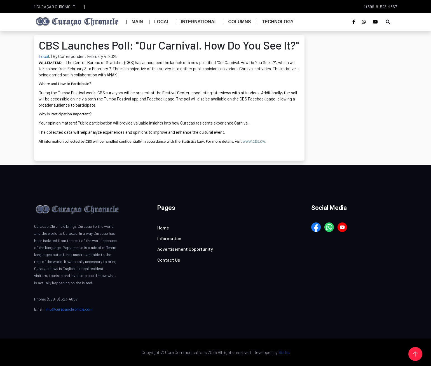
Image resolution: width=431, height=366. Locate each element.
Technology (278, 21)
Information (169, 238)
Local (162, 21)
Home (163, 227)
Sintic (284, 352)
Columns (239, 21)
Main (137, 21)
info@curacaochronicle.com (69, 309)
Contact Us (168, 259)
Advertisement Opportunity (185, 249)
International (199, 21)
